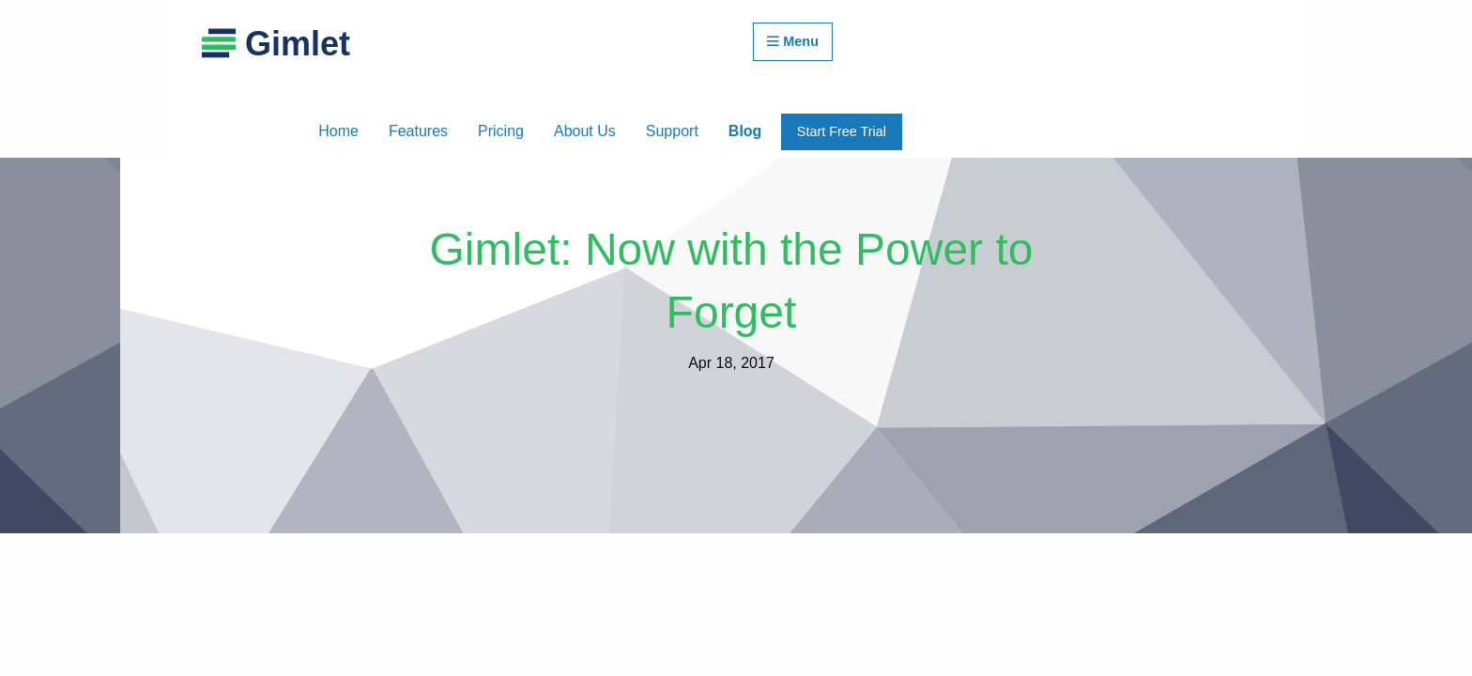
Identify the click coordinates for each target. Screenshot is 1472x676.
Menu (793, 41)
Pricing (501, 131)
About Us (585, 131)
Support (672, 131)
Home (338, 131)
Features (418, 131)
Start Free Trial (841, 131)
